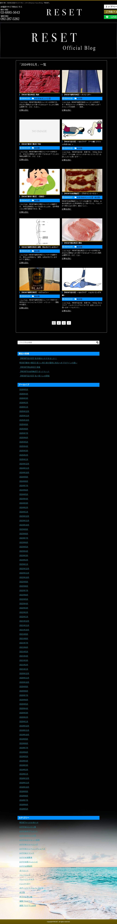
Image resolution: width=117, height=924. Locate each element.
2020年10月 (24, 682)
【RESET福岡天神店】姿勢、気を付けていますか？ (39, 247)
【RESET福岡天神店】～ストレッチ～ (77, 95)
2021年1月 (23, 669)
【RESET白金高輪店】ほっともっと (34, 371)
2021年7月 (23, 643)
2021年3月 (23, 660)
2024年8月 (23, 481)
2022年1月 (23, 617)
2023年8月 (23, 534)
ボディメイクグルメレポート (31, 888)
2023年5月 (23, 547)
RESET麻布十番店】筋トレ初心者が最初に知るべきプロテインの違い (48, 363)
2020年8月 (23, 691)
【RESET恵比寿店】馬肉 (30, 95)
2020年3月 (23, 713)
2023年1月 (23, 564)
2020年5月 (23, 704)
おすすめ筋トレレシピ (28, 862)
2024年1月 (23, 512)
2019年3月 (23, 765)
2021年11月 (24, 625)
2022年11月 (24, 573)
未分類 (79, 98)
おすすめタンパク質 (42, 98)
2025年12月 (24, 411)
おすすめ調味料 (25, 866)
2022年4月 (23, 604)
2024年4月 (23, 499)
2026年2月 (23, 403)
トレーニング (24, 875)
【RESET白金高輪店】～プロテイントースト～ (80, 193)
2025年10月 (24, 420)
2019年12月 (24, 726)
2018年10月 (24, 787)
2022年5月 (23, 599)
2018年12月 (24, 778)
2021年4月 (23, 656)
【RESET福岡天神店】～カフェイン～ (35, 292)
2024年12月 (24, 464)
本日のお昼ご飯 (25, 897)
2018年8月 (23, 796)
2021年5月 (23, 652)
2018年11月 (24, 783)
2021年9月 (23, 634)
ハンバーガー (24, 884)
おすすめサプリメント (28, 831)
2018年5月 (23, 809)
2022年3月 (23, 608)
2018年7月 (23, 800)
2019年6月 (23, 752)
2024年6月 (23, 490)
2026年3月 (23, 398)
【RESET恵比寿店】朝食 (29, 367)
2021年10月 (24, 630)
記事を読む (24, 110)
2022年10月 (24, 577)
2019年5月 (23, 757)
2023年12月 (24, 516)
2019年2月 (23, 770)
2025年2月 (23, 455)
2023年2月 (23, 560)
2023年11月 (24, 521)
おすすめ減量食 (25, 857)
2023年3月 (23, 556)
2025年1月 (23, 459)
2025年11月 (24, 416)
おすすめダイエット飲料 (29, 840)
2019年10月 (24, 735)
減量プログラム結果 (27, 906)
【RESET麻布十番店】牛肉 (31, 144)
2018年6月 (23, 805)
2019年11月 (24, 730)
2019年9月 (23, 739)
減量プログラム (25, 901)
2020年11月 (24, 678)
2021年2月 (23, 665)
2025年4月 (23, 446)
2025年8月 (23, 429)
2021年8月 (23, 639)
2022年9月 (23, 582)
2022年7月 (23, 591)
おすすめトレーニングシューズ (32, 849)
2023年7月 (23, 538)
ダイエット (24, 871)
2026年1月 (23, 407)
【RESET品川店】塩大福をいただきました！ (38, 358)
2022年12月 (24, 569)
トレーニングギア (26, 879)
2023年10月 (24, 525)
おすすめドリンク (26, 853)
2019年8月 (23, 743)
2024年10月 (24, 473)
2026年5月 (23, 390)
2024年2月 (23, 508)
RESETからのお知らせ (28, 823)
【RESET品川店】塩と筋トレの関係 (34, 376)
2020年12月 (24, 674)
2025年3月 (23, 451)
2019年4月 (23, 761)
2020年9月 (23, 687)
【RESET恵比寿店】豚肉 (72, 243)
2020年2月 (23, 717)
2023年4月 (23, 551)
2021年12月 (24, 621)
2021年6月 (23, 647)
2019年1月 (23, 774)
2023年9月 (23, 529)
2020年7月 (23, 695)
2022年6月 (23, 595)
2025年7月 (23, 433)
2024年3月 (23, 503)
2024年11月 (24, 468)
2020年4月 (23, 708)
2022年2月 (23, 612)
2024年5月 (23, 494)
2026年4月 (23, 394)
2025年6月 (23, 438)
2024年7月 (23, 486)
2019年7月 (23, 748)
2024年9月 (23, 477)
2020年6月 (23, 700)
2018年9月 (23, 791)
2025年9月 (23, 424)
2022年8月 (23, 586)
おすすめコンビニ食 (27, 827)
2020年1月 (23, 722)
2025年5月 (23, 442)
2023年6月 (23, 542)
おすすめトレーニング (28, 844)
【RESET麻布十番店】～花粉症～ (33, 196)
